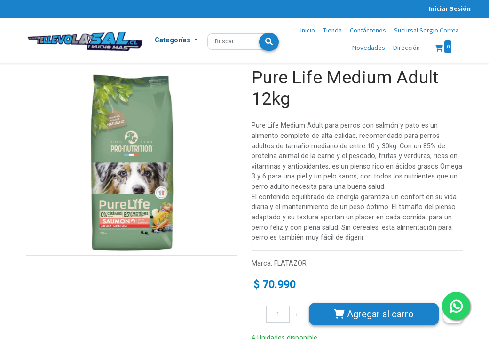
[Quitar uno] (259, 314)
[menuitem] (308, 31)
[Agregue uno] (296, 314)
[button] (176, 40)
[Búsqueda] (269, 42)
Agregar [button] (374, 314)
